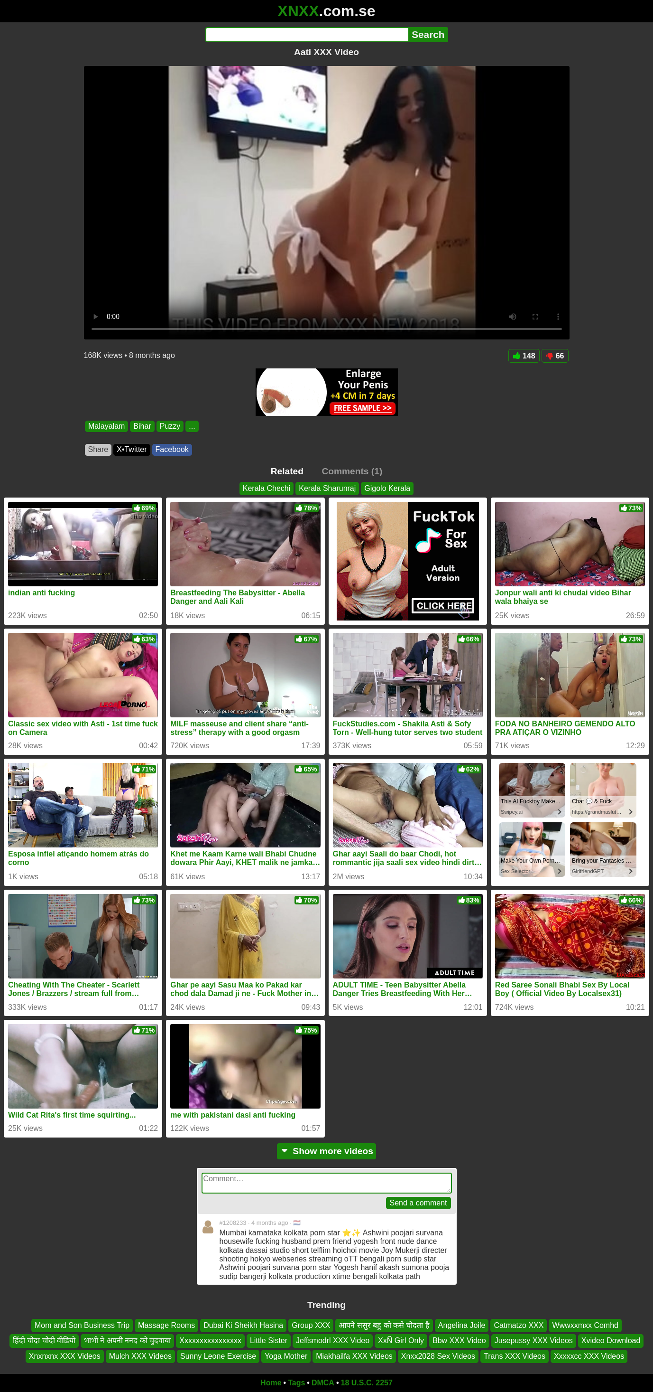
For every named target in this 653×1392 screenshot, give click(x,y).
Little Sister (268, 1340)
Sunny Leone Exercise (218, 1356)
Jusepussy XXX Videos (534, 1340)
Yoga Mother (286, 1356)
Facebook (172, 449)
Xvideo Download (611, 1340)
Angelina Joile (462, 1325)
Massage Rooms (166, 1325)
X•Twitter (132, 449)
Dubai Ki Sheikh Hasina (243, 1325)
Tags (296, 1383)
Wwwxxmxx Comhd (585, 1325)
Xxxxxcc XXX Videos (589, 1356)
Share (98, 449)
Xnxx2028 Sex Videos (438, 1356)
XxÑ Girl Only (401, 1340)
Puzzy (169, 426)
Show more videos (326, 1151)
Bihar (142, 426)
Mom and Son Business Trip (82, 1325)
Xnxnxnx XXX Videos (65, 1356)
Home (270, 1383)
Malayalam (106, 426)
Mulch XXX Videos (140, 1356)
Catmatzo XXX (518, 1325)
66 (555, 356)
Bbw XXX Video (459, 1340)
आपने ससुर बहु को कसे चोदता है (384, 1325)
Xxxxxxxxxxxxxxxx (210, 1340)
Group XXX (311, 1325)
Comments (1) (352, 471)
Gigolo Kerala (387, 488)
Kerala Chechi (267, 488)
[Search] (307, 34)
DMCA (323, 1383)
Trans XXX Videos (514, 1356)
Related (287, 471)
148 (524, 356)
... (192, 426)
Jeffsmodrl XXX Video (332, 1340)
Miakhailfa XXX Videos (354, 1356)
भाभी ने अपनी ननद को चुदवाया (127, 1340)
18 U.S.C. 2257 (367, 1383)
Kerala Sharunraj (327, 488)
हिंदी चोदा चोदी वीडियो (44, 1340)
